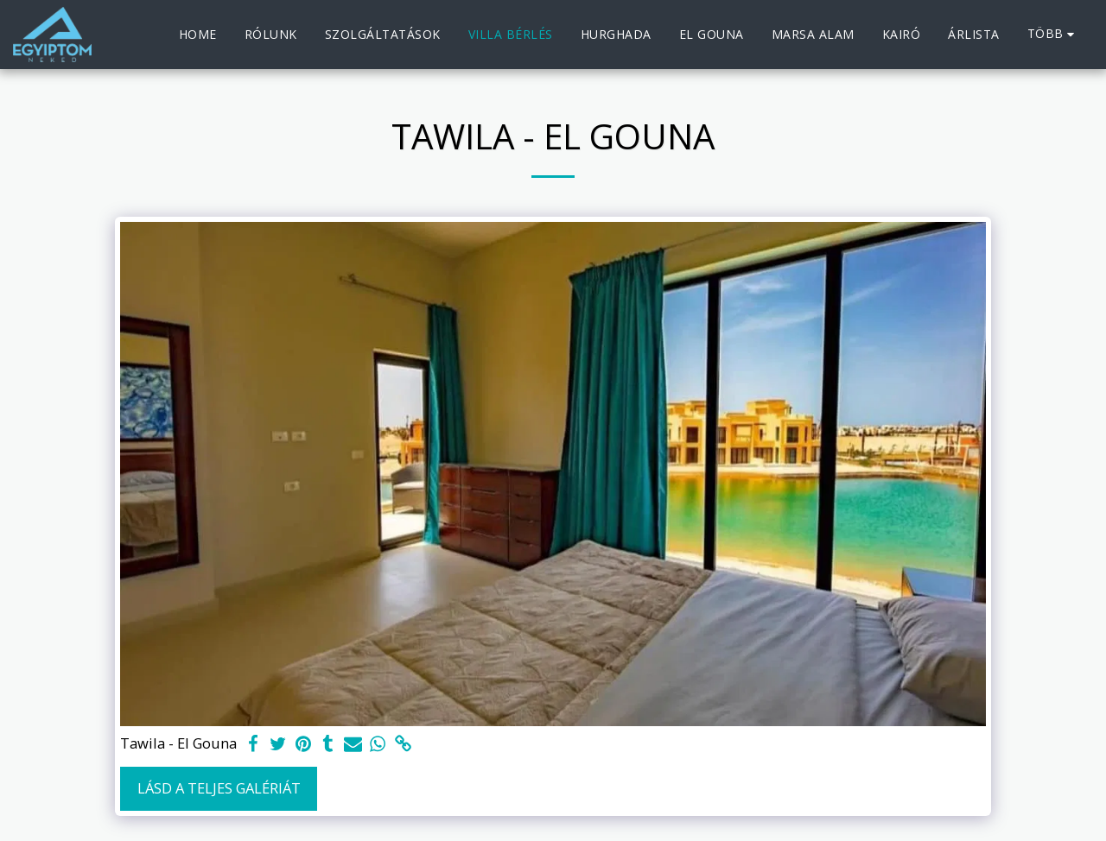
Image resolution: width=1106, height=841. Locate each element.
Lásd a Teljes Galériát (219, 788)
